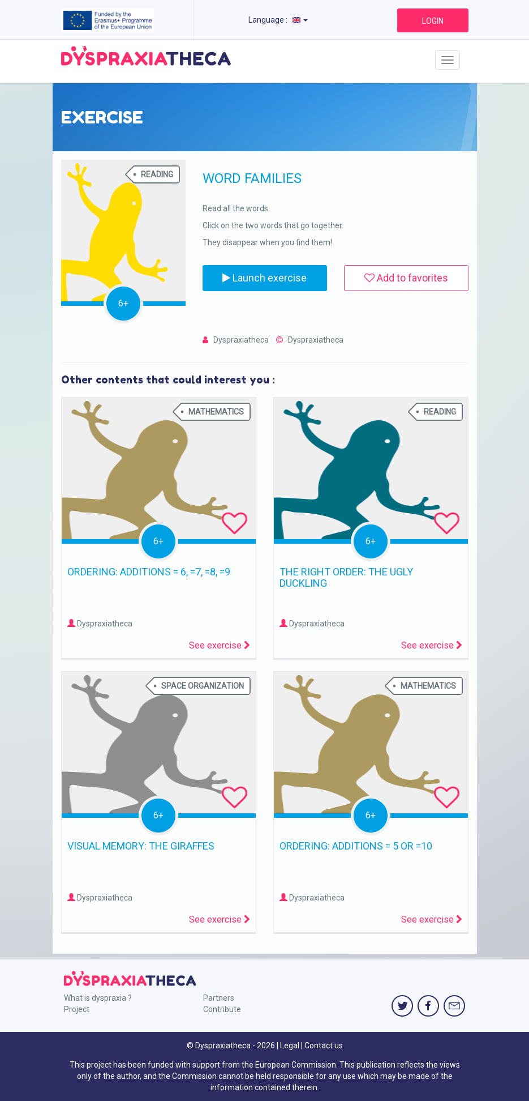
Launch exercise (264, 278)
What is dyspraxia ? (98, 997)
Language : (278, 19)
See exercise (219, 645)
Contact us (323, 1045)
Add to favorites (406, 278)
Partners (218, 997)
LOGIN (433, 20)
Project (76, 1009)
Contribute (222, 1009)
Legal (289, 1045)
